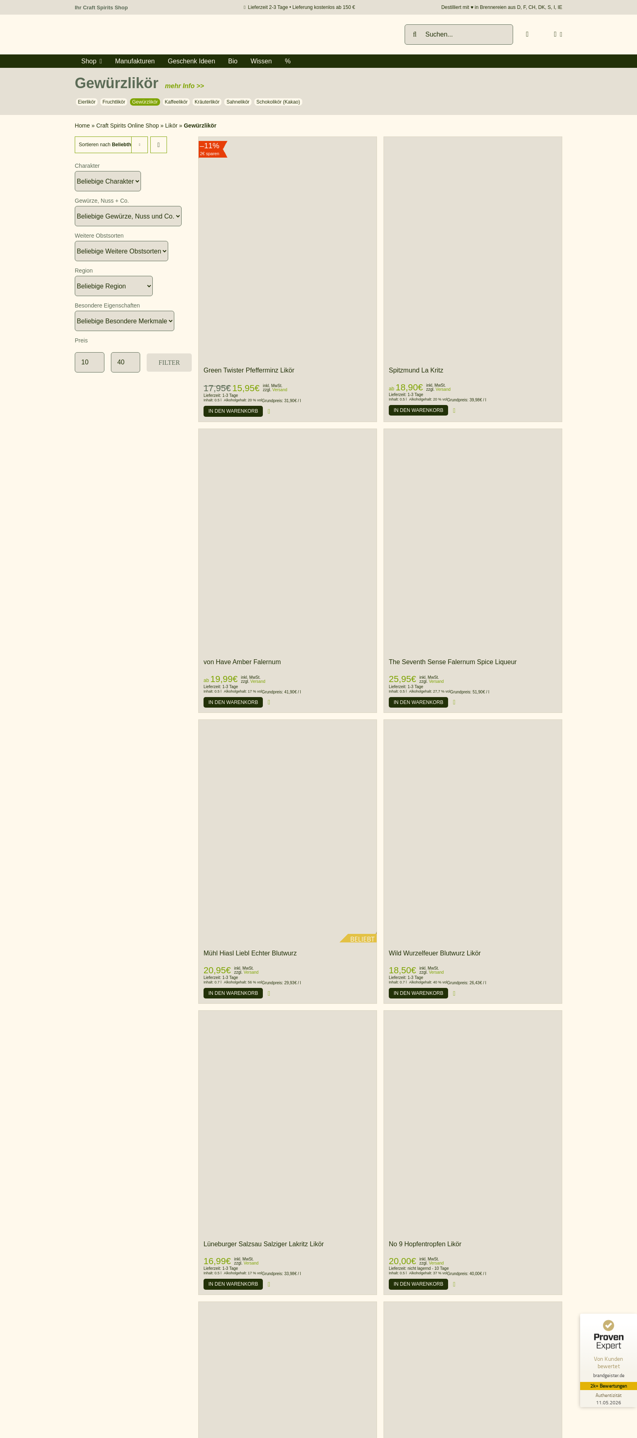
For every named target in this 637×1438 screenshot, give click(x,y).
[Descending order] (159, 145)
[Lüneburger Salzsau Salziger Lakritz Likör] (288, 1014)
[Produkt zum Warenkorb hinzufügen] (233, 411)
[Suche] (415, 34)
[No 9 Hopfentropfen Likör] (473, 1014)
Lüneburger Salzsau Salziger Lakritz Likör (264, 1244)
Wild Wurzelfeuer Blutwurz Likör (435, 953)
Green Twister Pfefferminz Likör (249, 370)
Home (82, 125)
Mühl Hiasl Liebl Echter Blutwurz (250, 953)
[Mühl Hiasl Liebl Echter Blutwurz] (288, 831)
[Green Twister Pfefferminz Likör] (288, 248)
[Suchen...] (459, 34)
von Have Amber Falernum (242, 661)
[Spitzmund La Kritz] (473, 248)
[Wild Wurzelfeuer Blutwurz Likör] (473, 723)
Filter (169, 362)
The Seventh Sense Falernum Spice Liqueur (453, 661)
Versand (279, 390)
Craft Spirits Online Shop (127, 125)
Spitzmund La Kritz (416, 370)
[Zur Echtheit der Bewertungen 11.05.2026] (606, 1398)
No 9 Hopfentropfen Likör (425, 1244)
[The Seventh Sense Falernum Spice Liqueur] (473, 432)
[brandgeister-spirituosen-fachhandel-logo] (131, 28)
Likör (171, 125)
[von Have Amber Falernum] (288, 432)
